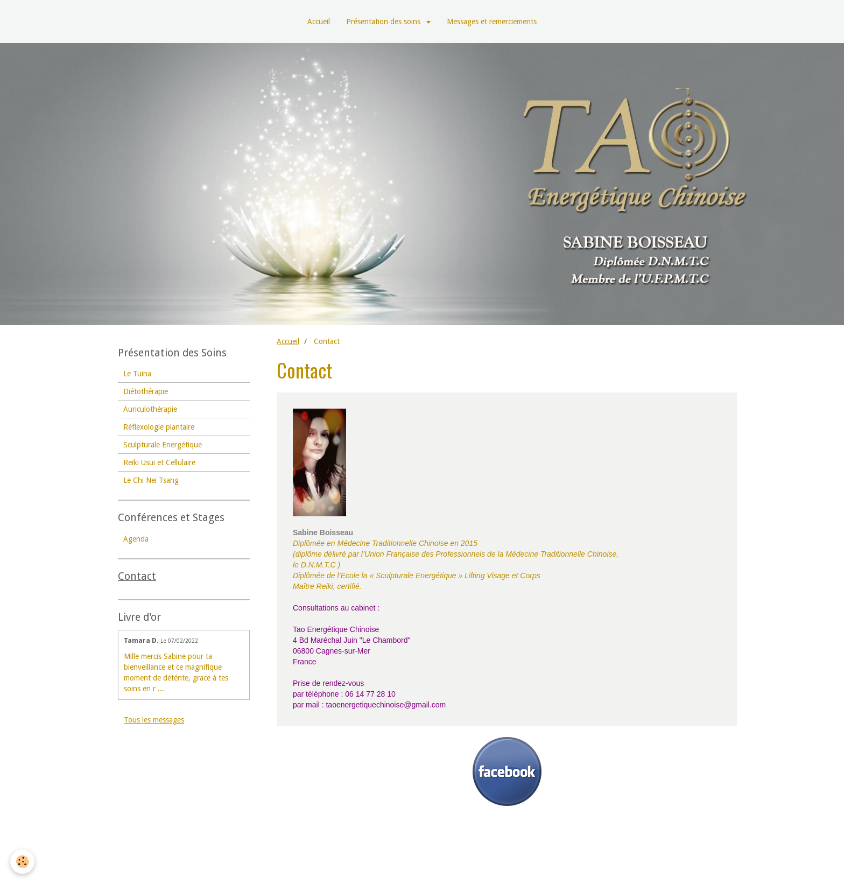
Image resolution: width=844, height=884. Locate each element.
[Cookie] (23, 862)
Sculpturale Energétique (162, 444)
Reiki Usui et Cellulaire (159, 462)
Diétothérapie (145, 391)
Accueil (318, 21)
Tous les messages (154, 719)
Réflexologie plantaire (158, 427)
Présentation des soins (384, 21)
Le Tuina (137, 373)
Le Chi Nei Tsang (151, 480)
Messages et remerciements (492, 21)
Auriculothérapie (150, 409)
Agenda (136, 539)
